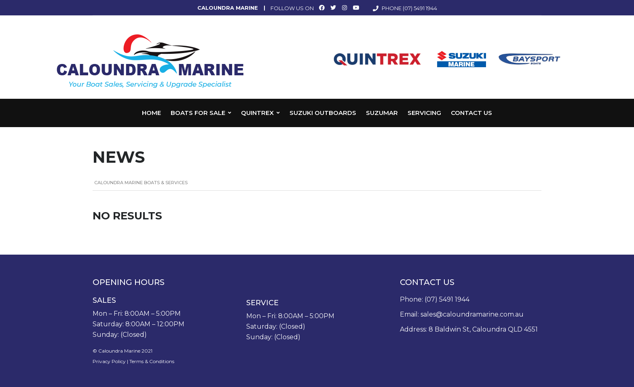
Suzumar (382, 113)
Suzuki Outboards (323, 113)
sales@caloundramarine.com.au (472, 314)
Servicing (424, 113)
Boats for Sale (198, 113)
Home (151, 113)
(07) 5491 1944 (420, 8)
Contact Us (471, 113)
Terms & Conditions (151, 361)
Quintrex (257, 113)
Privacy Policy (109, 361)
